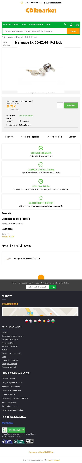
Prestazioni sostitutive (9, 367)
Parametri (9, 137)
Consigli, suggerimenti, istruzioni (13, 336)
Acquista (71, 105)
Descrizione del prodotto (30, 137)
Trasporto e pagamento (10, 339)
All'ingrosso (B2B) (8, 343)
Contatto (5, 332)
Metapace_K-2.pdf (8, 237)
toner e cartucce (54, 460)
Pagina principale (7, 37)
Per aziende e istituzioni (10, 360)
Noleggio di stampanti (9, 364)
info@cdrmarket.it (53, 3)
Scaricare (73, 137)
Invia (53, 287)
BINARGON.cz (48, 452)
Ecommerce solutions (36, 452)
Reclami (4, 350)
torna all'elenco (6, 43)
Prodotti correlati (55, 137)
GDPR (4, 357)
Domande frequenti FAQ (10, 346)
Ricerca (73, 31)
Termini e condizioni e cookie (11, 353)
